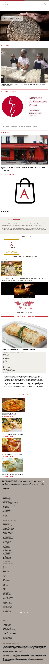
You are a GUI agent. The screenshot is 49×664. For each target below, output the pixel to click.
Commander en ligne (7, 498)
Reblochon (5, 565)
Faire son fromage (6, 625)
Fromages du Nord (6, 542)
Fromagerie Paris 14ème (38, 484)
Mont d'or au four (6, 601)
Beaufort (4, 574)
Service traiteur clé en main (8, 512)
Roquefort (5, 567)
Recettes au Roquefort (7, 606)
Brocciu (4, 586)
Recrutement (6, 488)
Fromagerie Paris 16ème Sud (19, 483)
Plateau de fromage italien (8, 529)
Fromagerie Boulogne (7, 481)
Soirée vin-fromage (6, 508)
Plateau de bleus (6, 524)
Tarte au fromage (6, 599)
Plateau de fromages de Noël (8, 530)
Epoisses (4, 583)
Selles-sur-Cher (6, 571)
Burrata (22, 352)
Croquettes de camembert (8, 597)
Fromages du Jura (6, 547)
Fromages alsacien (6, 543)
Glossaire (5, 621)
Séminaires (5, 515)
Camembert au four (6, 610)
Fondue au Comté (6, 602)
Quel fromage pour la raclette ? (9, 632)
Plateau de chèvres (7, 521)
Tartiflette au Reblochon (7, 603)
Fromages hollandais (7, 557)
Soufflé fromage (6, 595)
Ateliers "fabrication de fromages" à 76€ (11, 505)
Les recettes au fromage (7, 638)
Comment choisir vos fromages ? (9, 633)
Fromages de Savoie (7, 537)
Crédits (4, 492)
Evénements (5, 516)
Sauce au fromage (6, 598)
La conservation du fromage (8, 634)
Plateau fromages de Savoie (8, 527)
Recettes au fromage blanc (8, 608)
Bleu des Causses (6, 580)
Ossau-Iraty (5, 584)
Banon (4, 572)
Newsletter (5, 489)
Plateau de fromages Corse (8, 525)
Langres (4, 581)
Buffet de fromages (6, 506)
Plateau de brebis (6, 523)
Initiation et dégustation (7, 510)
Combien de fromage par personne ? (10, 627)
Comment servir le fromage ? (8, 636)
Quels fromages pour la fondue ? (9, 630)
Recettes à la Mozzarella (7, 607)
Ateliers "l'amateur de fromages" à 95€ (10, 503)
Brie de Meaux (5, 568)
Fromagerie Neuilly (38, 481)
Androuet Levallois (17, 481)
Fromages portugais (7, 558)
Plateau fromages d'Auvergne (8, 528)
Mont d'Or (5, 579)
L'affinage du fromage (7, 628)
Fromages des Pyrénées (7, 545)
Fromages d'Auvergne (7, 541)
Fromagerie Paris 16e (7, 483)
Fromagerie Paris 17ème (32, 483)
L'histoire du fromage (7, 624)
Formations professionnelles (8, 518)
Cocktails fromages (6, 511)
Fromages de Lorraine (7, 548)
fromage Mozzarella (11, 352)
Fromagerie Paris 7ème (14, 484)
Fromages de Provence (7, 539)
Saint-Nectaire (5, 570)
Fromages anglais (6, 561)
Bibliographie (5, 623)
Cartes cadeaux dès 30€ (7, 499)
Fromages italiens (6, 553)
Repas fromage (6, 507)
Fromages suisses (6, 556)
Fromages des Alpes (7, 550)
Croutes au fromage (7, 611)
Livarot (4, 576)
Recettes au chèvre (6, 605)
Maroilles (4, 589)
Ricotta (7, 354)
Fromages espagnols (7, 554)
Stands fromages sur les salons (9, 514)
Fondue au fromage (7, 593)
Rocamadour (5, 585)
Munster (4, 575)
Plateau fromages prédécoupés (9, 533)
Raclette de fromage (7, 594)
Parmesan (7, 355)
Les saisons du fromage (7, 637)
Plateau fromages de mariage (8, 532)
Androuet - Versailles (28, 481)
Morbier (4, 588)
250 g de (5, 352)
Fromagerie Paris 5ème (25, 484)
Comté (4, 566)
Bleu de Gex (5, 577)
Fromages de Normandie (8, 538)
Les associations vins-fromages (9, 629)
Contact (4, 491)
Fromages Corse (6, 546)
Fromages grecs (6, 559)
